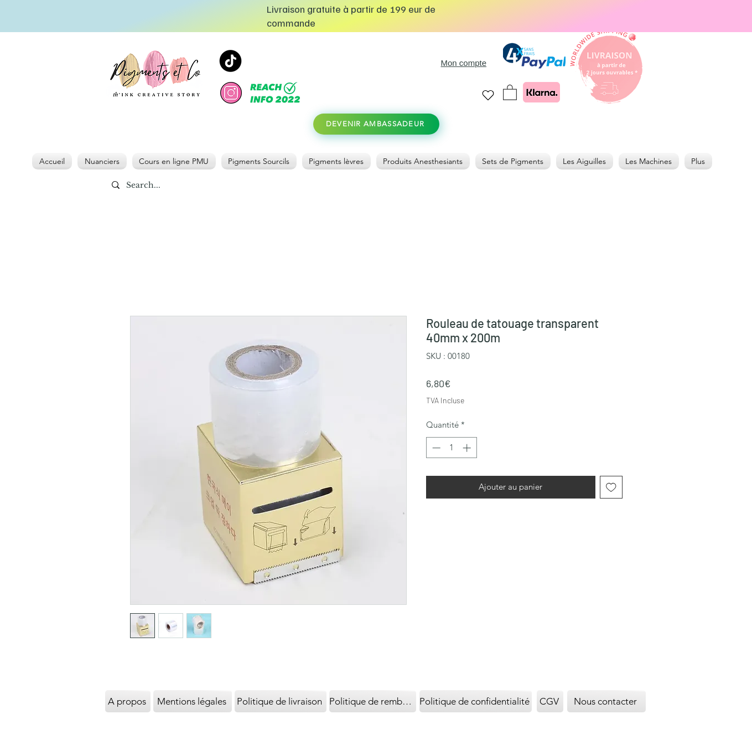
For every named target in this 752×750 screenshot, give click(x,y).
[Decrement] (435, 448)
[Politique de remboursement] (372, 701)
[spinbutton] (451, 448)
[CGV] (550, 701)
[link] (510, 92)
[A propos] (128, 701)
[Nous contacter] (606, 701)
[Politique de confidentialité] (475, 701)
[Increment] (467, 448)
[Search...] (169, 186)
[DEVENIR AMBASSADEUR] (376, 124)
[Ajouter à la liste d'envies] (611, 487)
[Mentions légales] (192, 701)
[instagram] (231, 93)
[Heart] (488, 95)
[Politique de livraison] (280, 701)
